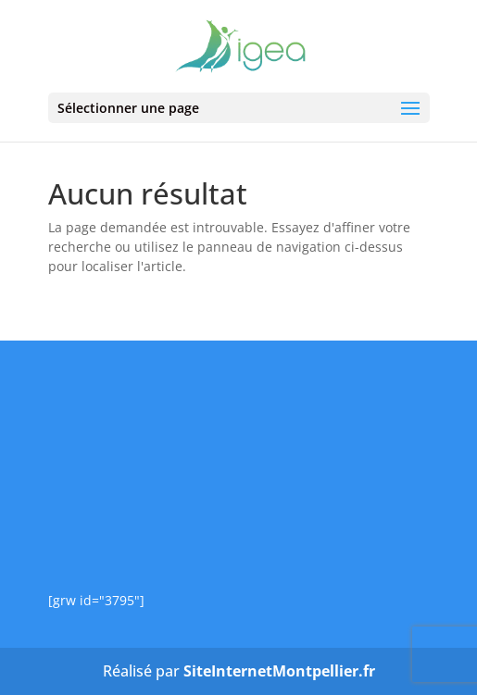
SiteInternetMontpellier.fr (279, 671)
